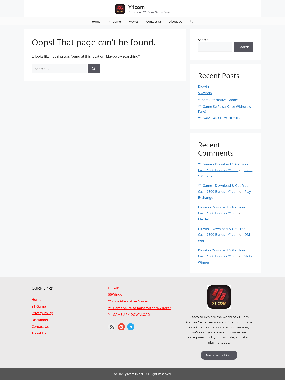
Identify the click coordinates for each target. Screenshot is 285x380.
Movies (134, 21)
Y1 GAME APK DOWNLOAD (219, 118)
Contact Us (154, 21)
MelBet (203, 219)
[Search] (94, 68)
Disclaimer (40, 319)
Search (203, 39)
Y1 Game (114, 21)
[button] (191, 21)
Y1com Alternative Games (218, 99)
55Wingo (205, 93)
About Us (175, 21)
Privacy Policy (42, 313)
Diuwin (203, 86)
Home (96, 21)
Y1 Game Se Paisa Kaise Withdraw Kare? (139, 308)
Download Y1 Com (219, 355)
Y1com (136, 7)
